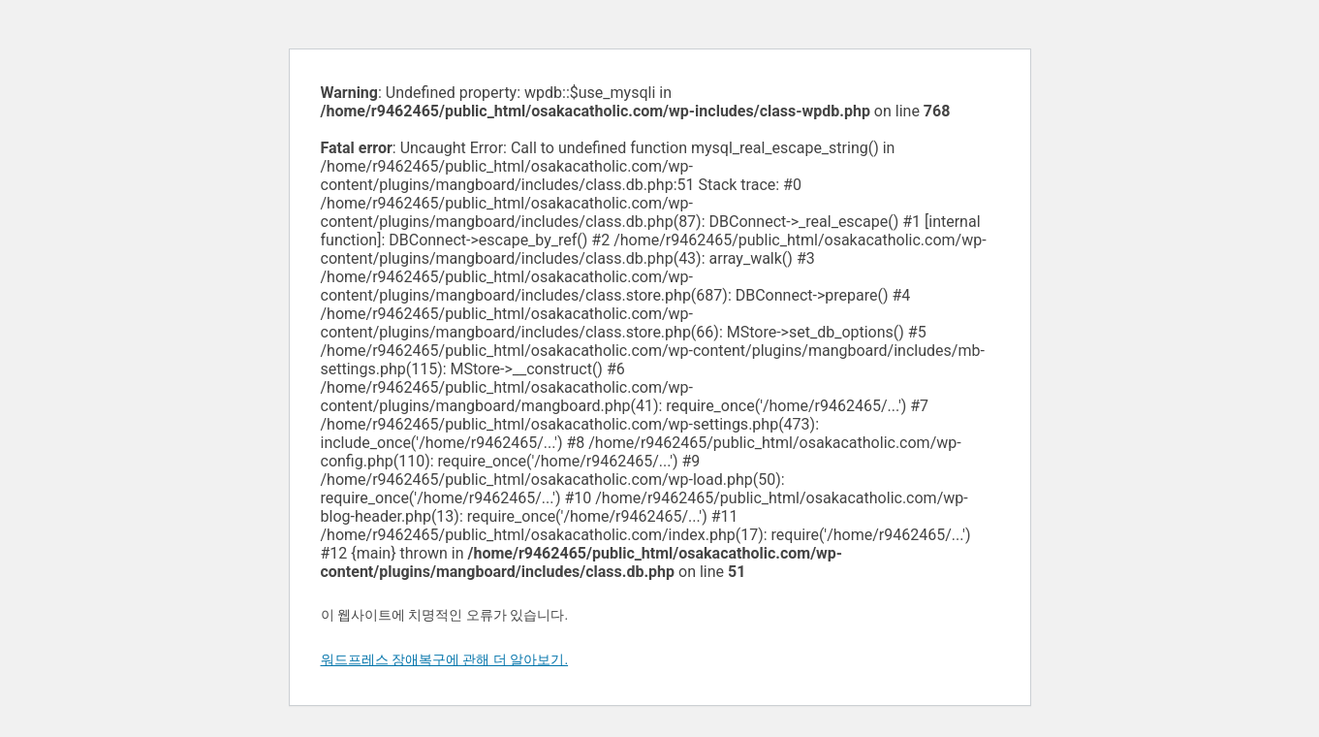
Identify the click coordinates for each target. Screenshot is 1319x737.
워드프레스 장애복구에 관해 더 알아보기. (445, 659)
